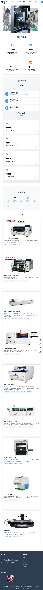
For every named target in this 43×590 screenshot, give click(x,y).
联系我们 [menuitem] (30, 1)
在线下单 (25, 562)
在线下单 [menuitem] (25, 1)
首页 (24, 557)
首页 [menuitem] (7, 1)
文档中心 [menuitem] (36, 1)
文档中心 (25, 566)
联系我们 (25, 564)
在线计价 (25, 559)
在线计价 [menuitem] (12, 1)
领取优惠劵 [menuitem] (18, 1)
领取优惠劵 (25, 560)
